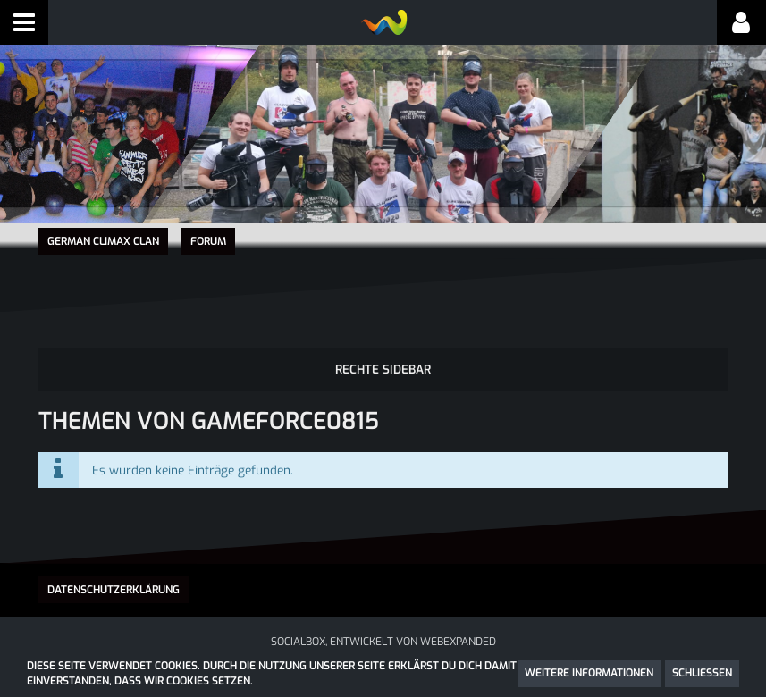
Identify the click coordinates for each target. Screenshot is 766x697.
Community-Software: (383, 650)
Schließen (702, 673)
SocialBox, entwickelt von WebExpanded (383, 634)
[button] (24, 22)
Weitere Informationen (589, 673)
